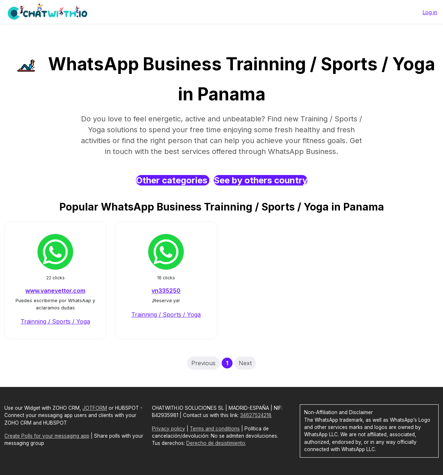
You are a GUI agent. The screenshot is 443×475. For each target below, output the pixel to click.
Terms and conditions (215, 429)
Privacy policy (168, 429)
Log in (430, 12)
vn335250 (166, 290)
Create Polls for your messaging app (46, 436)
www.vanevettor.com (55, 290)
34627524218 (256, 415)
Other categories (172, 180)
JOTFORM (94, 408)
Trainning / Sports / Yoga (55, 321)
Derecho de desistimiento (215, 443)
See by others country (260, 180)
